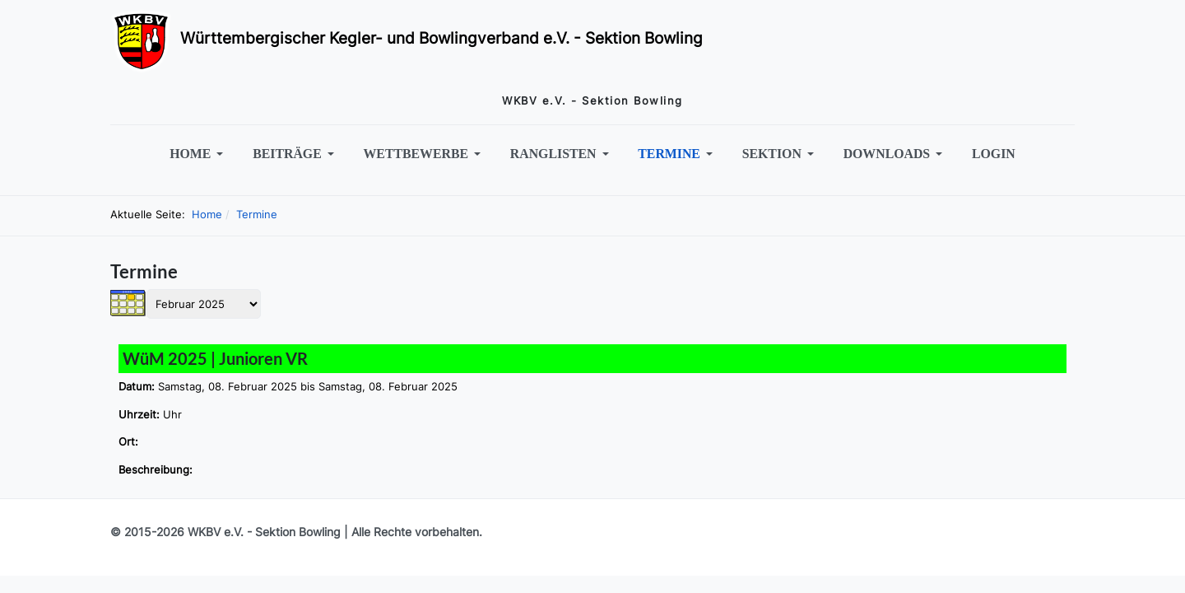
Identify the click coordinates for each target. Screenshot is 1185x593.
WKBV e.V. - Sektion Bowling (264, 532)
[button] (199, 154)
